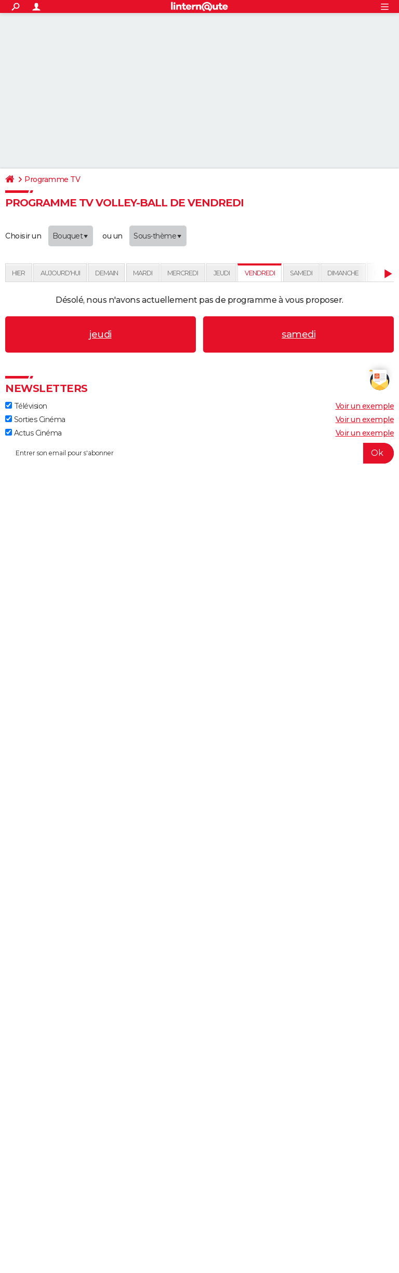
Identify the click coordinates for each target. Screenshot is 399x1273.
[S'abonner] (199, 453)
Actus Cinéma (33, 433)
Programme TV (52, 179)
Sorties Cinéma (35, 419)
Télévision (26, 406)
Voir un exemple (365, 406)
